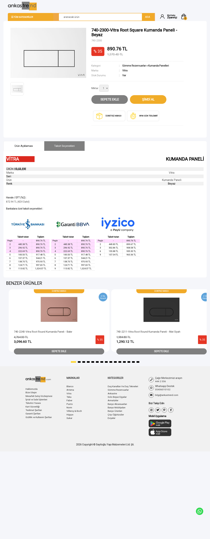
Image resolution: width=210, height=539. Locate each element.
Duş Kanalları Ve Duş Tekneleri (124, 386)
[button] (191, 16)
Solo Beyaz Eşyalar (118, 396)
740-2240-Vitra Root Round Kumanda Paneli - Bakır (43, 331)
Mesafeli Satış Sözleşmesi (40, 395)
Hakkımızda (32, 389)
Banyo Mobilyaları (117, 407)
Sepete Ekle (109, 99)
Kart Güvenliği (33, 406)
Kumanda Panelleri (158, 65)
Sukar (70, 417)
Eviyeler (112, 417)
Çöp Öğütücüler (116, 414)
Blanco (70, 386)
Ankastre (113, 393)
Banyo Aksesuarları (118, 403)
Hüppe (70, 414)
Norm (70, 407)
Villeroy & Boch (75, 410)
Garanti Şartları (34, 413)
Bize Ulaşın (32, 392)
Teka (69, 396)
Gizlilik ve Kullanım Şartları (40, 416)
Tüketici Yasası (34, 402)
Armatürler (114, 400)
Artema (71, 389)
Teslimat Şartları (34, 409)
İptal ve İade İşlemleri (37, 399)
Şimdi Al (148, 99)
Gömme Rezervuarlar (134, 65)
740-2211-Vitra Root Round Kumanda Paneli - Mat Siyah (148, 331)
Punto (70, 403)
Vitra (69, 393)
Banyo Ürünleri (116, 410)
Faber (70, 400)
